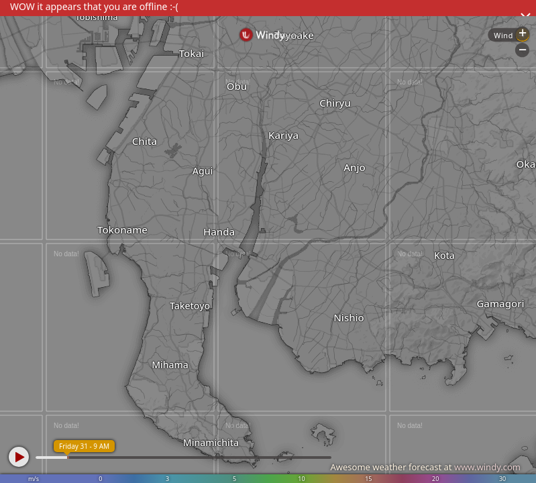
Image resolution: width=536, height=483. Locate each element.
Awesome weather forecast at (425, 467)
